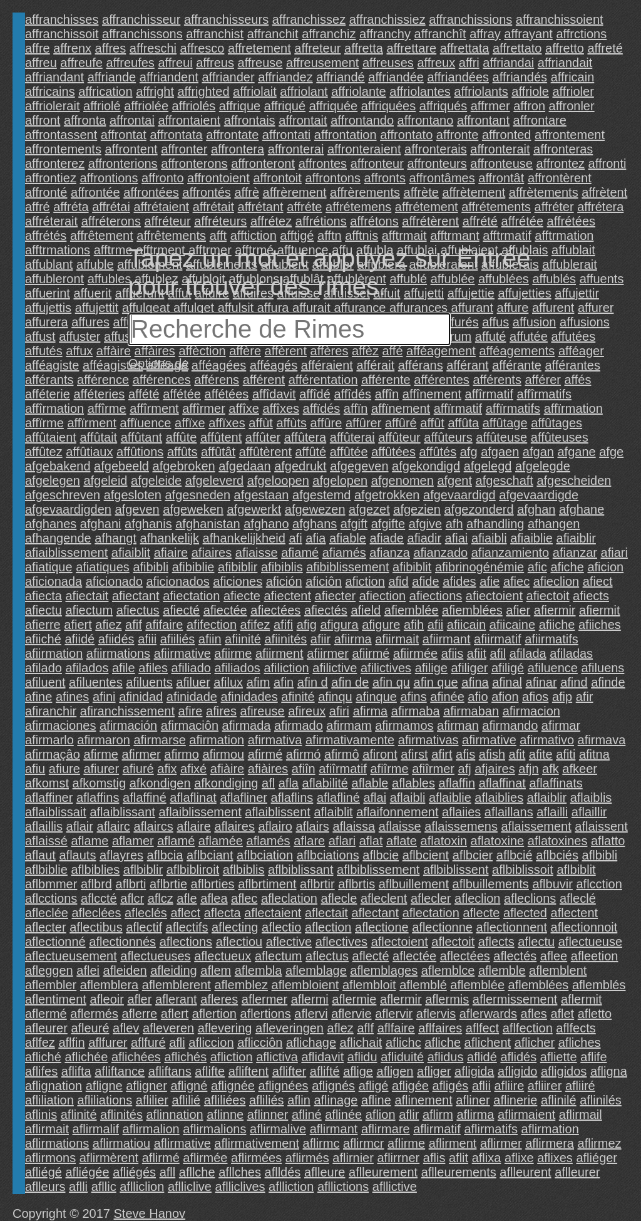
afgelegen (52, 480)
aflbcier (473, 855)
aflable (370, 783)
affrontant (483, 120)
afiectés (325, 610)
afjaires (494, 769)
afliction (231, 1057)
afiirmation (54, 653)
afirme (100, 754)
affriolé (102, 106)
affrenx (72, 48)
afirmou (223, 754)
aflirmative (182, 1143)
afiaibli (489, 538)
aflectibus (96, 927)
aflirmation (550, 1129)
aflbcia (165, 855)
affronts (385, 178)
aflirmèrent (108, 1158)
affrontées (151, 192)
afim (258, 682)
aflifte (210, 1071)
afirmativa (275, 740)
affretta (363, 48)
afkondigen (160, 783)
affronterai (296, 149)
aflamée (220, 841)
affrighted (204, 91)
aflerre (140, 1014)
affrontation (345, 135)
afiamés (344, 552)
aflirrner (398, 1158)
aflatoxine (498, 841)
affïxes (226, 423)
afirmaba (415, 711)
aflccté (99, 898)
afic (537, 567)
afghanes (50, 524)
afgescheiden (573, 480)
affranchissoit (61, 34)
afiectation (191, 596)
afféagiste (52, 365)
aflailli (552, 812)
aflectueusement (71, 956)
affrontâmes (441, 178)
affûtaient (50, 437)
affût (432, 423)
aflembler (50, 985)
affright (155, 91)
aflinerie (515, 1100)
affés (577, 380)
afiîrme (389, 769)
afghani (100, 524)
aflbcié (514, 855)
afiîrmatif (343, 769)
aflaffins (98, 797)
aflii (481, 1086)
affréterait (51, 221)
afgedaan (244, 466)
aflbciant (210, 855)
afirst (414, 754)
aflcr (132, 898)
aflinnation (174, 1114)
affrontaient (189, 120)
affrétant (261, 207)
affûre (326, 423)
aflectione (382, 927)
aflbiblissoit (522, 869)
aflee (553, 956)
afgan (538, 452)
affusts (122, 336)
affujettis (48, 307)
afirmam (348, 725)
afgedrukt (300, 466)
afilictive (334, 668)
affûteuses (559, 437)
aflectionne (442, 927)
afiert (77, 624)
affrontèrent (560, 178)
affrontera (237, 149)
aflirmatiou (121, 1143)
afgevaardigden (68, 509)
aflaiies (461, 812)
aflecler (431, 898)
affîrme (107, 408)
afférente (386, 380)
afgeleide (156, 480)
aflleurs (45, 1186)
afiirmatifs (551, 639)
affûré (401, 423)
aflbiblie (46, 869)
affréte (304, 207)
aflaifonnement (397, 812)
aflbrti (131, 884)
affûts (182, 452)
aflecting (235, 927)
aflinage (335, 1100)
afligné (188, 1086)
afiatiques (103, 567)
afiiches (599, 624)
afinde (608, 682)
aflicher (535, 1042)
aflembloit (369, 985)
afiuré (138, 769)
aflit (458, 1158)
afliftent (248, 1071)
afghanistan (207, 524)
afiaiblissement (66, 552)
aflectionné (55, 941)
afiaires (212, 552)
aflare (309, 841)
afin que (436, 682)
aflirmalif (96, 1129)
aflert (174, 1014)
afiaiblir (576, 538)
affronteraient (364, 149)
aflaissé (46, 841)
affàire (113, 351)
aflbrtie (168, 884)
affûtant (141, 437)
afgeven (137, 509)
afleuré (90, 1028)
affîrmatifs (544, 394)
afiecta (43, 596)
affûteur (399, 437)
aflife (593, 1057)
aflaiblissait (55, 812)
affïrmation (573, 408)
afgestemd (321, 495)
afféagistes (113, 365)
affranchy (385, 34)
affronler (572, 106)
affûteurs (448, 437)
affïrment (91, 423)
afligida (474, 1071)
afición (284, 581)
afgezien (417, 509)
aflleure (325, 1172)
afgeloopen (278, 480)
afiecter (335, 596)
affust (40, 336)
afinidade (192, 697)
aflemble (502, 970)
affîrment (154, 408)
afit (517, 754)
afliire (510, 1086)
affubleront (54, 279)
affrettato (517, 48)
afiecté (181, 610)
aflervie (351, 1014)
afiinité (243, 639)
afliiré (580, 1086)
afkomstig (99, 783)
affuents (602, 279)
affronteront (263, 163)
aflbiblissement (378, 869)
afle (187, 898)
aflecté (370, 956)
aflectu (536, 941)
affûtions (139, 452)
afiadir (424, 538)
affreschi (153, 48)
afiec (516, 581)
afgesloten (133, 495)
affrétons (374, 221)
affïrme (44, 423)
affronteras (563, 149)
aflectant (375, 913)
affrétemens (358, 207)
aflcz (160, 898)
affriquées (388, 106)
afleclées (96, 913)
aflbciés (557, 855)
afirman (458, 725)
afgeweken (193, 509)
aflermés (94, 1014)
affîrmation (54, 408)
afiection (382, 596)
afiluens (602, 668)
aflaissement (536, 826)
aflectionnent (511, 927)
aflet (562, 1014)
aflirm (438, 1114)
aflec (244, 898)
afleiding (173, 970)
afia (315, 538)
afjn (528, 769)
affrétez (271, 221)
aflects (496, 941)
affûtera (305, 437)
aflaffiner (49, 797)
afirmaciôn (189, 725)
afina (474, 682)
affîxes (280, 408)
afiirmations (118, 653)
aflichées (136, 1057)
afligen (395, 1071)
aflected (525, 913)
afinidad (141, 697)
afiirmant (447, 639)
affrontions (108, 178)
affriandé (340, 77)
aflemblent (558, 970)
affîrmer (203, 408)
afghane (581, 509)
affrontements (63, 149)
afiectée (225, 610)
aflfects (575, 1028)
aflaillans (509, 812)
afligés (451, 1086)
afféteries (99, 394)
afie (489, 581)
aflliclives (240, 1186)
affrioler (573, 91)
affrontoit (277, 178)
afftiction (253, 235)
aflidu (362, 1057)
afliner (473, 1100)
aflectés (514, 956)
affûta (463, 423)
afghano (266, 524)
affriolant (303, 91)
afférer (542, 380)
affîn (387, 394)
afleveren (168, 1028)
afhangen (554, 524)
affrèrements (365, 192)
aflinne (225, 1114)
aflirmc (321, 1143)
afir (584, 697)
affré (37, 207)
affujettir (577, 293)
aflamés (268, 841)
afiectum (89, 610)
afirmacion (531, 711)
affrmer (490, 106)
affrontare (540, 120)
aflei (88, 970)
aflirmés (307, 1158)
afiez (108, 624)
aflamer (133, 841)
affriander (228, 77)
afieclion (556, 581)
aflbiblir (143, 869)
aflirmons (50, 1158)
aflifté (325, 1071)
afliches (579, 1042)
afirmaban (471, 711)
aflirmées (256, 1158)
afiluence (553, 668)
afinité (297, 697)
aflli (78, 1186)
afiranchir (50, 711)
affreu (41, 63)
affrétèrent (430, 221)
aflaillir (589, 812)
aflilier (152, 1100)
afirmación (128, 725)
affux (79, 351)
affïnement (400, 408)
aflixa (486, 1158)
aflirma (475, 1114)
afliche (442, 1042)
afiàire (227, 769)
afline (376, 1100)
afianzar (575, 552)
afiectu (43, 610)
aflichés (185, 1057)
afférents (497, 380)
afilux (228, 682)
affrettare (411, 48)
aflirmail (580, 1114)
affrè (246, 192)
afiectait (87, 596)
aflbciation (265, 855)
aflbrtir (317, 884)
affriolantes (419, 91)
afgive (425, 524)
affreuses (388, 63)
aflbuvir (552, 884)
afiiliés (177, 639)
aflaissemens (461, 826)
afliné (307, 1114)
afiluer (193, 682)
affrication (105, 91)
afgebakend (58, 466)
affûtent (221, 437)
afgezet (369, 509)
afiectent (287, 596)
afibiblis (282, 567)
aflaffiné (145, 797)
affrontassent (61, 135)
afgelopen (339, 480)
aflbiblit (575, 869)
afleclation (289, 898)
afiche (566, 567)
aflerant (176, 999)
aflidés (518, 1057)
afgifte (388, 524)
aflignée (233, 1086)
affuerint (47, 293)
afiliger (469, 668)
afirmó (303, 754)
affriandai (508, 63)
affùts (291, 423)
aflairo (275, 826)
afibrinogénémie (479, 567)
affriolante (358, 91)
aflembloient (305, 985)
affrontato (406, 135)
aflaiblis (591, 797)
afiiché (43, 639)
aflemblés (599, 985)
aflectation (431, 913)
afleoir (106, 999)
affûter (262, 437)
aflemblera (109, 985)
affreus (215, 63)
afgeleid (105, 480)
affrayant (528, 34)
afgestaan (261, 495)
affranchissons (142, 34)
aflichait (361, 1042)
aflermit (581, 999)
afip (562, 697)
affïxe (190, 423)
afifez (255, 624)
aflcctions (51, 898)
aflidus (446, 1057)
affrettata (465, 48)
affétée (182, 394)
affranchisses (61, 19)
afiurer (101, 769)
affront (42, 120)
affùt (261, 423)
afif (133, 624)
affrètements (543, 192)
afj (464, 769)
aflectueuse (590, 941)
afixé (193, 769)
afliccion (210, 1042)
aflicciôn (259, 1042)
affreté (604, 48)
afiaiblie (531, 538)
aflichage (311, 1042)
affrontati (286, 135)
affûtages (556, 423)
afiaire (171, 552)
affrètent (604, 192)
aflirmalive (278, 1129)
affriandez (285, 77)
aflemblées (538, 985)
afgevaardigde (538, 495)
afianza (389, 552)
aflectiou (239, 941)
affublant (49, 264)
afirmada (246, 725)
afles (534, 1014)
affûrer (363, 423)
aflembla (258, 970)
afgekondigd (426, 466)
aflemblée (477, 985)
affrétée (522, 221)
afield (366, 610)
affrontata (176, 135)
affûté (311, 452)
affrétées (571, 221)
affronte (457, 135)
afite (541, 754)
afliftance (120, 1071)
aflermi (310, 999)
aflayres (121, 855)
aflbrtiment (267, 884)
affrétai (111, 207)
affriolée (146, 106)
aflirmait (47, 1129)
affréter (554, 207)
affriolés (194, 106)
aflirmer (501, 1143)
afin (284, 682)
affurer (595, 307)
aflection (328, 927)
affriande (112, 77)
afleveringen (289, 1028)
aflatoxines (558, 841)
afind (573, 682)
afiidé (79, 639)
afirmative (489, 740)
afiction (365, 581)
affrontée (95, 192)
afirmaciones (60, 725)
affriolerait (52, 106)
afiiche (557, 624)
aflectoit (452, 941)
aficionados (178, 581)
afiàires (268, 769)
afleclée (46, 913)
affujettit (97, 307)
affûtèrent (265, 452)
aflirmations (57, 1143)
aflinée (343, 1114)
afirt (441, 754)
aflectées (465, 956)
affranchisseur (141, 19)
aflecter (45, 927)
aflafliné (338, 797)
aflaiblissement (199, 812)
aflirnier (353, 1158)
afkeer (579, 769)
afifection (212, 624)
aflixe (519, 1158)
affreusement (322, 63)
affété (144, 394)
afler (139, 999)
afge (611, 452)
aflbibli (600, 855)
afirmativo (547, 740)
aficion (605, 567)
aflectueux (222, 956)
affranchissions (470, 19)
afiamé (300, 552)
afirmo (181, 754)
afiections (436, 596)
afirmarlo (49, 740)
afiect (598, 581)
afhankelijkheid (244, 538)
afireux (307, 711)
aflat (371, 841)
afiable (347, 538)
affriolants (481, 91)
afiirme (233, 653)
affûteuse (501, 437)
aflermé (46, 1014)
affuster (79, 336)
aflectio (281, 927)
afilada (528, 653)
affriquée (333, 106)
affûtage (505, 423)
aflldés (283, 1172)
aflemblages (384, 970)
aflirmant (334, 1129)
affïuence (146, 423)
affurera (46, 322)
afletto (595, 1014)
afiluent (45, 682)
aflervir (394, 1014)
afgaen (500, 452)
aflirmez (600, 1143)
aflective (289, 941)
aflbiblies (95, 869)
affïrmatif (458, 408)
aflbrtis (356, 884)
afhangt (115, 538)
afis (465, 754)
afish (492, 754)
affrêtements (171, 235)
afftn (329, 235)
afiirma (353, 639)
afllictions (343, 1186)
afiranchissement (127, 711)
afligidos (564, 1071)
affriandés (520, 77)
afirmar (560, 725)
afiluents (149, 682)
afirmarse (159, 740)
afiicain (466, 624)
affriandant (54, 77)
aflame (89, 841)
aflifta (76, 1071)
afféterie (47, 394)
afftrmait (404, 235)
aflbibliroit (193, 869)
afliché (43, 1057)
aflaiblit (333, 812)
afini (104, 697)
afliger (434, 1071)
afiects (591, 596)
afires (221, 711)
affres (110, 48)
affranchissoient (559, 19)
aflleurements (458, 1172)
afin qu (391, 682)
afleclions (530, 898)
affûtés (438, 452)
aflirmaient (526, 1114)
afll (168, 1172)
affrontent (131, 149)
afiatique (49, 567)
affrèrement (295, 192)
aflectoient (399, 941)
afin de (350, 682)
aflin (298, 1100)
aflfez (40, 1042)
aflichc (403, 1042)
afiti (565, 754)
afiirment (279, 653)
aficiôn (323, 581)
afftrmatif (507, 235)
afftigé (297, 235)
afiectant (136, 596)
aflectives (341, 941)
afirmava (602, 740)
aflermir (401, 999)
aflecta (222, 913)
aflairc (113, 826)
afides (459, 581)
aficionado (114, 581)
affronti (607, 163)
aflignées (284, 1086)
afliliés (266, 1100)
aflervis (436, 1014)
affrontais (249, 120)
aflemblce (448, 970)
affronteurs (436, 163)
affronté (46, 192)
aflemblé (423, 985)
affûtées (393, 452)
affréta (70, 207)
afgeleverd (214, 480)
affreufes (130, 63)
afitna (594, 754)
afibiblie (193, 567)
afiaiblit (130, 552)
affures (90, 322)
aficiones (237, 581)
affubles (109, 279)
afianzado (440, 552)
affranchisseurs (226, 19)
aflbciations (328, 855)
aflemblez (241, 985)
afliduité (402, 1057)
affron (529, 106)
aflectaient (272, 913)
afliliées (225, 1100)
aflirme (406, 1143)
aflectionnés (122, 941)
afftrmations (57, 250)
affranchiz (329, 34)
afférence (103, 380)
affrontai (132, 120)
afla (289, 783)
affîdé (315, 394)
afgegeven (359, 466)
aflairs (312, 826)
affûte (181, 437)
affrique (239, 106)
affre (37, 48)
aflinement (423, 1100)
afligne (104, 1086)
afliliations (104, 1100)
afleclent (384, 898)
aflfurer (107, 1042)
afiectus (138, 610)
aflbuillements (491, 884)
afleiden (125, 970)
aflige (358, 1071)
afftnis (361, 235)
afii (436, 624)
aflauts (77, 855)
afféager (581, 351)
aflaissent (601, 826)
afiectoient (494, 596)
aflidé (482, 1057)
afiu (35, 769)
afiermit (599, 610)
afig (307, 624)
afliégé (43, 1172)
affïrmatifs (513, 408)
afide (425, 581)
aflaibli (408, 797)
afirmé (265, 754)
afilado (43, 668)
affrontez (560, 163)
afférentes (441, 380)
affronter (184, 149)
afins (413, 697)
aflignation (53, 1086)
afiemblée (411, 610)
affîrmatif (489, 394)
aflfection (528, 1028)
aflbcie (380, 855)
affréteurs (220, 221)
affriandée (396, 77)
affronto (162, 178)
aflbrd (96, 884)
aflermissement (515, 999)
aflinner (268, 1114)
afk (550, 769)
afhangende (58, 538)
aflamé (176, 841)
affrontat (123, 135)
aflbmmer (51, 884)
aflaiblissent (277, 812)
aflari (342, 841)
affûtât (218, 452)
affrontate (232, 135)
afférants (49, 380)
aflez (340, 1028)
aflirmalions (214, 1129)
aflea (213, 898)
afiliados (237, 668)
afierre (43, 624)
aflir (409, 1114)
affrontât (501, 178)
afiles (153, 668)
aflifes (41, 1071)
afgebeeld (121, 466)
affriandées (458, 77)
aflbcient (426, 855)
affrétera (600, 207)
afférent (264, 380)
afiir (320, 639)
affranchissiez (387, 19)
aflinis (41, 1114)
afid (398, 581)
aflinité (79, 1114)
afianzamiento (510, 552)
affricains (50, 91)
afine (38, 697)
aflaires (234, 826)
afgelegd (488, 466)
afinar (541, 682)
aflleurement (383, 1172)
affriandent (169, 77)
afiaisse (256, 552)
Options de (158, 363)
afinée (447, 697)
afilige (431, 668)
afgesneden (198, 495)
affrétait (213, 207)
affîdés (352, 394)
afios (535, 697)
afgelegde (542, 466)
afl (268, 783)
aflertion (214, 1014)
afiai (456, 538)
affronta (85, 120)
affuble (95, 264)
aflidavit (322, 1057)
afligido (517, 1071)
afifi (283, 624)
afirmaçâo (52, 754)
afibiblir (237, 567)
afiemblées (472, 610)
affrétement (426, 207)
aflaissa (353, 826)
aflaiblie (450, 797)
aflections (186, 941)
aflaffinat (502, 783)
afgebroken (184, 466)
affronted (506, 135)
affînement (432, 394)
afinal (507, 682)
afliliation (49, 1100)
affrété (480, 221)
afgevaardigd (459, 495)
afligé (374, 1086)
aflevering (225, 1028)
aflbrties (213, 884)
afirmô (341, 754)
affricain (573, 77)
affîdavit (274, 394)
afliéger (596, 1158)
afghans (314, 524)
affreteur (317, 48)
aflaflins (292, 797)
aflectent (574, 913)
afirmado (298, 725)
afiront (379, 754)
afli (177, 1042)
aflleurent (525, 1172)
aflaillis (44, 826)
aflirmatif (437, 1129)
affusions (585, 322)
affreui (175, 63)
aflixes (555, 1158)
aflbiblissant (301, 869)
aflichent (487, 1042)
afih (414, 624)
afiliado (191, 668)
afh (454, 524)
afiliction (286, 668)
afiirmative (182, 653)
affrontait (303, 120)
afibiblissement (347, 567)
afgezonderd (478, 509)
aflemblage (316, 970)
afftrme (113, 250)
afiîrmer (433, 769)
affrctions (581, 34)
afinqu (335, 697)
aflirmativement (256, 1143)
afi (295, 538)
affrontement (570, 135)
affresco (202, 48)
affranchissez (309, 19)
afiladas (571, 653)
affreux (436, 63)
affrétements (496, 207)
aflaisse (400, 826)
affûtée (349, 452)
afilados (87, 668)
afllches (239, 1172)
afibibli (150, 567)
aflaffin (457, 783)
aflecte (481, 913)
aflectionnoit (584, 927)
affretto (564, 48)
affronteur (377, 163)
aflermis (447, 999)
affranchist (215, 34)
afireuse (262, 711)
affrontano (425, 120)
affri (469, 63)
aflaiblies (498, 797)
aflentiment (55, 999)
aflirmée (205, 1158)
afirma (370, 711)
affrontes (323, 163)
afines (72, 697)
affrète (421, 192)
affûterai (352, 437)
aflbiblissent (456, 869)
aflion (381, 1114)
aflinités (121, 1114)
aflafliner (243, 797)
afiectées (275, 610)
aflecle (339, 898)
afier (518, 610)
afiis (452, 653)
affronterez (55, 163)
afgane (576, 452)
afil (498, 653)
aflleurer (577, 1172)
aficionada (53, 581)
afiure (64, 769)
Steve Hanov (150, 1213)
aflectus (327, 956)
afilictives (386, 668)
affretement (259, 48)
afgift (354, 524)
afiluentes (96, 682)
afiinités (285, 639)
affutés (44, 351)
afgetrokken (387, 495)
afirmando (510, 725)
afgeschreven (62, 495)
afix (167, 769)
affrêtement (101, 235)
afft (218, 235)
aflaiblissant (122, 812)
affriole (530, 91)
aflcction (599, 884)
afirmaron (103, 740)
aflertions (265, 1014)
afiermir (555, 610)
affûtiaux (89, 452)
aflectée (414, 956)
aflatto (608, 841)
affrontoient (218, 178)
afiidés (116, 639)
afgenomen (402, 480)
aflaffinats (555, 783)
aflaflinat (193, 797)
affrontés (206, 192)
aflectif (144, 927)
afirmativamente (349, 740)
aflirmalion (151, 1129)
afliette (558, 1057)
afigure (381, 624)
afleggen (49, 970)
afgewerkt (254, 509)
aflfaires (440, 1028)
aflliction (291, 1186)
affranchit (273, 34)
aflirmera (549, 1143)
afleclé (578, 898)
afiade (387, 538)
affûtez (44, 452)
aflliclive (190, 1186)
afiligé (507, 668)
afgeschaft (504, 480)
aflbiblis (244, 869)
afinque (376, 697)
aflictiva (277, 1057)
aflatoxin (444, 841)
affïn (356, 408)
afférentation (323, 380)
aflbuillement (414, 884)
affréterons (111, 221)
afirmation (216, 740)
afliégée (88, 1172)
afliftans (170, 1071)
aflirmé (161, 1158)
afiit (476, 653)
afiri (339, 711)
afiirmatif (497, 639)
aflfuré (148, 1042)
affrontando (362, 120)
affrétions (321, 221)
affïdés (322, 408)
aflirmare (385, 1129)
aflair (79, 826)
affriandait (565, 63)
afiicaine (512, 624)
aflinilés (601, 1100)
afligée (410, 1086)
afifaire (164, 624)
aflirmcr (363, 1143)
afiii (147, 639)
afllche (197, 1172)
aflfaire (396, 1028)
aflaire (193, 826)
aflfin (71, 1042)
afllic (103, 1186)
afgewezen (315, 509)
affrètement (473, 192)
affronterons (194, 163)
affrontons (333, 178)
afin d (312, 682)
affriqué (284, 106)
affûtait (99, 437)
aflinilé (559, 1100)
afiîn (303, 769)
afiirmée (415, 653)
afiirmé (370, 653)
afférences (162, 380)
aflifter (289, 1071)
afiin (210, 639)
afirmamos (404, 725)
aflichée (86, 1057)
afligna (608, 1071)
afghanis (148, 524)
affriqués (443, 106)
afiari (614, 552)
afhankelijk (170, 538)
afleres (219, 999)
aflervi (310, 1014)
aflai (374, 797)
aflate (401, 841)
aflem (215, 970)
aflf (365, 1028)
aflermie (354, 999)
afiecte (241, 596)
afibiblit (411, 567)
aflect (185, 913)
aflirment (453, 1143)
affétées (227, 394)
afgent (454, 480)
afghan (536, 509)
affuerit (92, 293)
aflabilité (325, 783)
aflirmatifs (491, 1129)
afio (478, 697)
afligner (146, 1086)
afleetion (594, 956)
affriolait (255, 91)
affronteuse (501, 163)
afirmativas (428, 740)
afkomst (47, 783)
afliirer (545, 1086)
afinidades (249, 697)
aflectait (326, 913)
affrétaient (161, 207)
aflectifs (187, 927)
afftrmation (564, 235)
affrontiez (50, 178)
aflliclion (142, 1186)
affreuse (260, 63)
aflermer (264, 999)
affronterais (435, 149)
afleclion (477, 898)
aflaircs (153, 826)
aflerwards (488, 1014)
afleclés (146, 913)
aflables (413, 783)
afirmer (141, 754)
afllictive (394, 1186)
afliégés (134, 1172)
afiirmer (328, 653)
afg (469, 452)
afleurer (46, 1028)
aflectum (278, 956)
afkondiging (226, 783)
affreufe (81, 63)
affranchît (440, 34)
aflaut (40, 855)
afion (504, 697)
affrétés (45, 235)
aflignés (333, 1086)
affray (485, 34)
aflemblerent (176, 985)
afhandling (495, 524)
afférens (216, 380)
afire (190, 711)
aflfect (482, 1028)
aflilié (186, 1100)
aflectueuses (155, 956)
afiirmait (397, 639)
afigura (339, 624)
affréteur (168, 221)
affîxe (243, 408)
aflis (434, 1158)
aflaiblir (547, 797)
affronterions (123, 163)
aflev (126, 1028)
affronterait (500, 149)
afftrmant (454, 235)
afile (123, 668)
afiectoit (548, 596)
